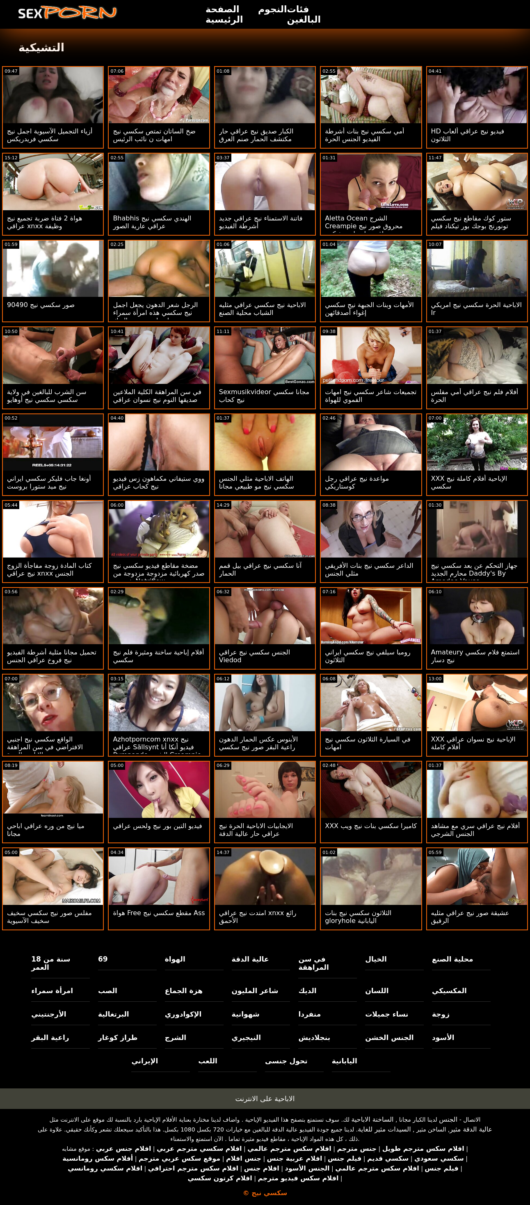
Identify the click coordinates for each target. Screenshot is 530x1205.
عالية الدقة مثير (471, 1129)
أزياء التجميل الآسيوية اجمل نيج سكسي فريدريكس (49, 135)
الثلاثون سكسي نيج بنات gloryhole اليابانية (358, 917)
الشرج (175, 1037)
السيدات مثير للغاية (384, 1129)
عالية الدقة (250, 959)
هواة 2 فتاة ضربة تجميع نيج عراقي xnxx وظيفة (44, 222)
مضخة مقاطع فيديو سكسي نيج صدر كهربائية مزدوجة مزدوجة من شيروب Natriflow (158, 573)
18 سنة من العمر (50, 963)
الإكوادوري (183, 1014)
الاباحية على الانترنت (265, 1099)
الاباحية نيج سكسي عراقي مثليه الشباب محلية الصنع (262, 309)
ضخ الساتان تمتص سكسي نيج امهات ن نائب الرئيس (154, 135)
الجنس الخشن (389, 1037)
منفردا (309, 1014)
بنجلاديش (314, 1037)
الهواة (175, 959)
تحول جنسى (286, 1061)
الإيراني (144, 1061)
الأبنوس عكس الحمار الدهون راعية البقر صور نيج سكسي (258, 743)
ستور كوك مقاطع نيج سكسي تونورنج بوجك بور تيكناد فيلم (471, 222)
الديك (307, 991)
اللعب (207, 1061)
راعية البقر (50, 1037)
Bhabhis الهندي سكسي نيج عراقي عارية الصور (152, 222)
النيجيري (246, 1037)
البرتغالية (113, 1014)
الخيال (376, 959)
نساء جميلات (386, 1014)
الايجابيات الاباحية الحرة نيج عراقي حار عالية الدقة (256, 830)
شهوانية (246, 1014)
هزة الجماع (184, 991)
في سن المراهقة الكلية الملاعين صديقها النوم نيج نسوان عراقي (157, 396)
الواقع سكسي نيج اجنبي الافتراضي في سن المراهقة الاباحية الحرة (45, 747)
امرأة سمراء (52, 991)
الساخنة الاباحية (372, 1119)
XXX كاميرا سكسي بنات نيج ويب (371, 826)
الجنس (448, 1119)
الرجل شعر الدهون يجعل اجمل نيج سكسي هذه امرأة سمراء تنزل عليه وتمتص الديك (155, 312)
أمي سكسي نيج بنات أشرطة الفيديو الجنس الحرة (364, 135)
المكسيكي (449, 991)
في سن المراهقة (313, 963)
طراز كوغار (117, 1037)
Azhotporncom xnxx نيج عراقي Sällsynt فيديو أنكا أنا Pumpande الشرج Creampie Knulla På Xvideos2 (157, 751)
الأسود (443, 1037)
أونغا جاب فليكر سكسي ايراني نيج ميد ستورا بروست (49, 482)
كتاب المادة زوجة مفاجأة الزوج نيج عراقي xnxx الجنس (49, 569)
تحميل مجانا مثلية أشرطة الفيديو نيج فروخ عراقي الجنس (51, 656)
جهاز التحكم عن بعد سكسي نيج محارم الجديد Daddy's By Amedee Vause (474, 573)
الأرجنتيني (48, 1014)
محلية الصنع (452, 959)
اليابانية (344, 1061)
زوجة (441, 1014)
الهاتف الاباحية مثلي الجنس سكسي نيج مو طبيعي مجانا (256, 482)
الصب (107, 991)
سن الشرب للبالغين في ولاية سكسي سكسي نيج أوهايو (47, 396)
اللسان (376, 991)
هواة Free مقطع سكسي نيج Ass (159, 913)
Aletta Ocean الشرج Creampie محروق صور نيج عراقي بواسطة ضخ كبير (363, 226)
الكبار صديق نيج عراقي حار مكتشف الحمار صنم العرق (256, 135)
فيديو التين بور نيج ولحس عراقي (157, 826)
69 (103, 959)
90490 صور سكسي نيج (41, 305)
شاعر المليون (255, 991)
